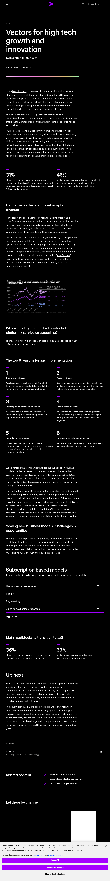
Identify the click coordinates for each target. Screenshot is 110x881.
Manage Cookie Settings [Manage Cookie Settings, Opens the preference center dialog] (55, 874)
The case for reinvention (62, 774)
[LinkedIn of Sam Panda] (101, 752)
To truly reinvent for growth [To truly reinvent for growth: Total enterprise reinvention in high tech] (26, 141)
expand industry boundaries (20, 717)
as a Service (63, 254)
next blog (17, 706)
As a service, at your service (64, 783)
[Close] (106, 845)
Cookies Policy (39, 855)
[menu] (7, 4)
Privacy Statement (55, 855)
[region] (55, 861)
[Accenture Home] (51, 4)
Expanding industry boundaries (66, 778)
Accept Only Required (55, 867)
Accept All (55, 860)
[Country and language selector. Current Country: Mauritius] (95, 4)
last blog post (19, 90)
